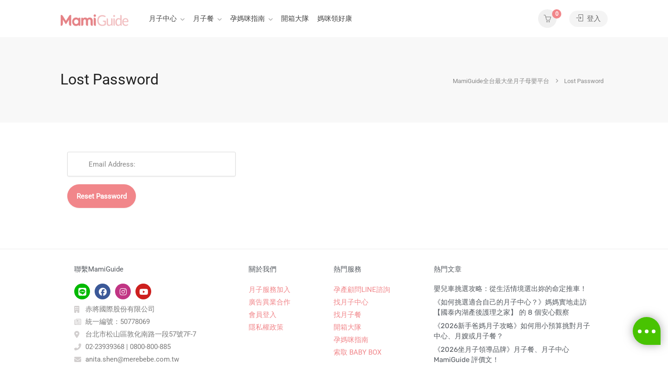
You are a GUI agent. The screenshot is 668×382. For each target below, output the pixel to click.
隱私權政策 (266, 327)
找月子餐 (347, 315)
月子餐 (203, 18)
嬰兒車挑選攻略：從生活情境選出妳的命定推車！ (510, 289)
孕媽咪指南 (247, 18)
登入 (588, 18)
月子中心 (163, 18)
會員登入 (262, 315)
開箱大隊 (295, 18)
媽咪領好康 (334, 18)
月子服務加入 (269, 289)
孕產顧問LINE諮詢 (362, 289)
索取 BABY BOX (357, 352)
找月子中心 (351, 302)
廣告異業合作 (269, 302)
